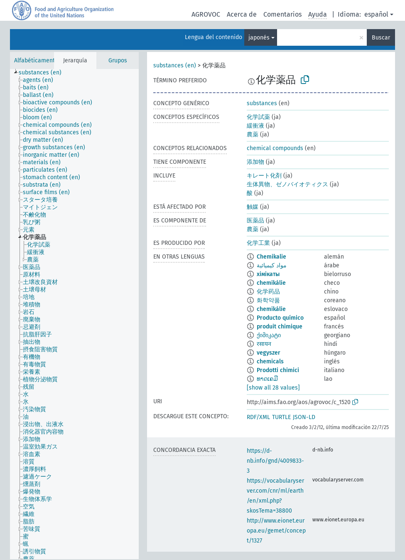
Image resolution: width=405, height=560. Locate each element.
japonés (259, 37)
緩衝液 (255, 125)
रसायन (264, 344)
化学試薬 (258, 117)
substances (262, 103)
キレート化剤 (264, 175)
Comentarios (282, 14)
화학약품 (268, 300)
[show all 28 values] (273, 387)
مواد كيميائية (272, 265)
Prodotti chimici (278, 370)
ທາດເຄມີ (267, 378)
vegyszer (268, 352)
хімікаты (268, 274)
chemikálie (271, 282)
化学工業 (258, 243)
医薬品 (255, 220)
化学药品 (268, 291)
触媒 (252, 206)
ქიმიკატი (269, 335)
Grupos (117, 60)
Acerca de (242, 14)
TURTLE (281, 417)
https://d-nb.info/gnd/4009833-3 (275, 460)
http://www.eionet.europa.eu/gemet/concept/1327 (276, 530)
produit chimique (279, 326)
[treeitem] (43, 72)
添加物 (255, 161)
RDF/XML (258, 417)
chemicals (270, 361)
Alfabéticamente (36, 60)
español (376, 14)
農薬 (252, 134)
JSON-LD (304, 417)
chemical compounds (275, 148)
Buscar (381, 37)
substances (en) (174, 65)
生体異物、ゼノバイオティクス (287, 184)
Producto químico (280, 317)
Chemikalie (271, 256)
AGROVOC (205, 14)
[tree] (74, 314)
